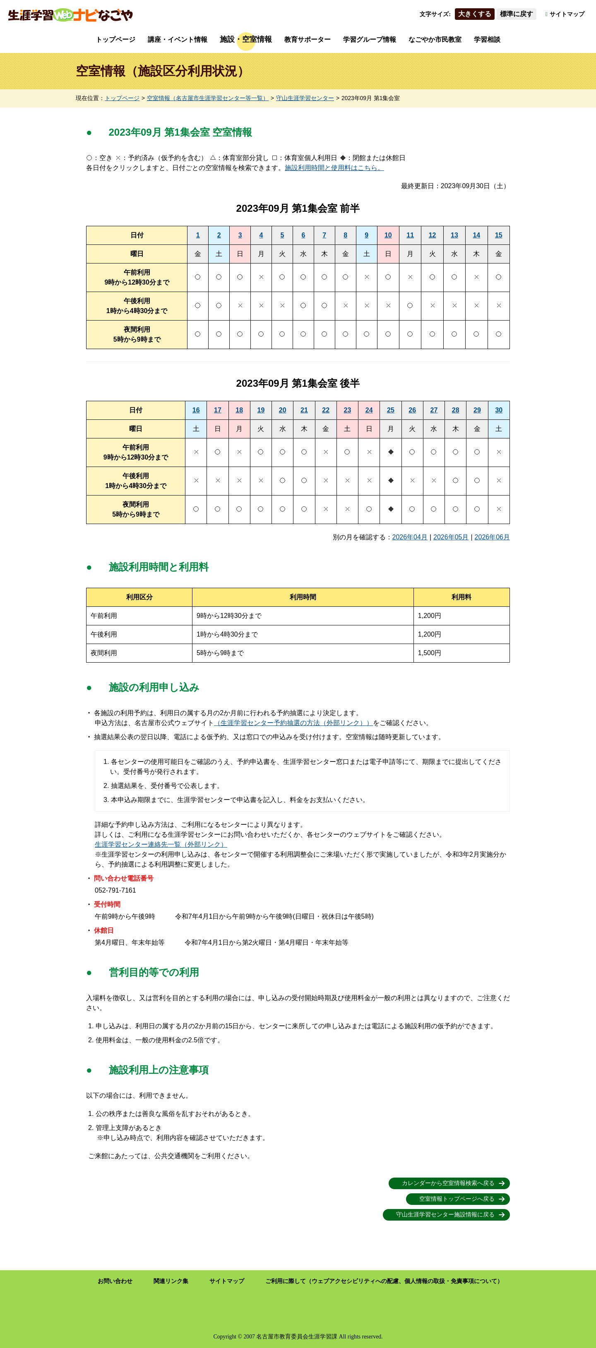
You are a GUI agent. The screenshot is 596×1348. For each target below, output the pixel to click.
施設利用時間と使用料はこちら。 (334, 167)
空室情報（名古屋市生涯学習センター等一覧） (208, 98)
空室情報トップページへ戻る (457, 1199)
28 (455, 410)
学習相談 (487, 39)
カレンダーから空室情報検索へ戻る (448, 1183)
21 (304, 410)
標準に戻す (516, 13)
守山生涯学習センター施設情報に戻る (445, 1215)
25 (390, 410)
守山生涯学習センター (305, 98)
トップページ (115, 39)
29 (477, 410)
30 (498, 410)
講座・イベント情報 (177, 39)
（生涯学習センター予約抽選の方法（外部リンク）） (293, 722)
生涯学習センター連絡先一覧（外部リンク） (161, 844)
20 (282, 410)
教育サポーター (307, 39)
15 (498, 235)
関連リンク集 (171, 1281)
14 (476, 235)
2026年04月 (410, 537)
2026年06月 (492, 537)
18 (239, 410)
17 (217, 410)
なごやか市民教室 (435, 39)
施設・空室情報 (246, 39)
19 (261, 410)
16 (196, 410)
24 (369, 410)
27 (434, 410)
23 (347, 410)
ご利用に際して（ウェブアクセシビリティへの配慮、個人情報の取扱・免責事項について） (384, 1281)
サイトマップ (567, 14)
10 (388, 235)
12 (432, 235)
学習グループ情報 (369, 39)
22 (325, 410)
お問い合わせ (115, 1281)
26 (412, 410)
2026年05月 (451, 537)
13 (454, 235)
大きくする (474, 13)
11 (410, 235)
